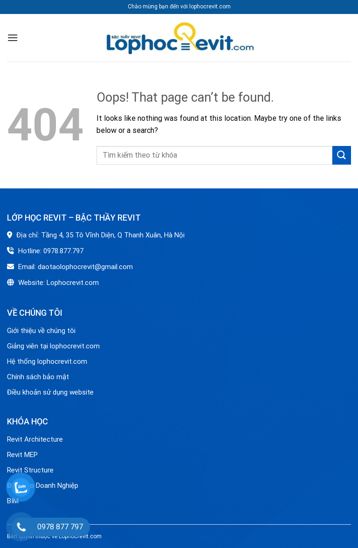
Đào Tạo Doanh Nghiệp (43, 485)
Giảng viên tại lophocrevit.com (53, 346)
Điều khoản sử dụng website (50, 392)
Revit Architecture (35, 439)
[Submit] (341, 155)
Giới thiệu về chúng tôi (41, 330)
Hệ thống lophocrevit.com (47, 361)
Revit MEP (22, 455)
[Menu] (12, 37)
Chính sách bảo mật (38, 377)
